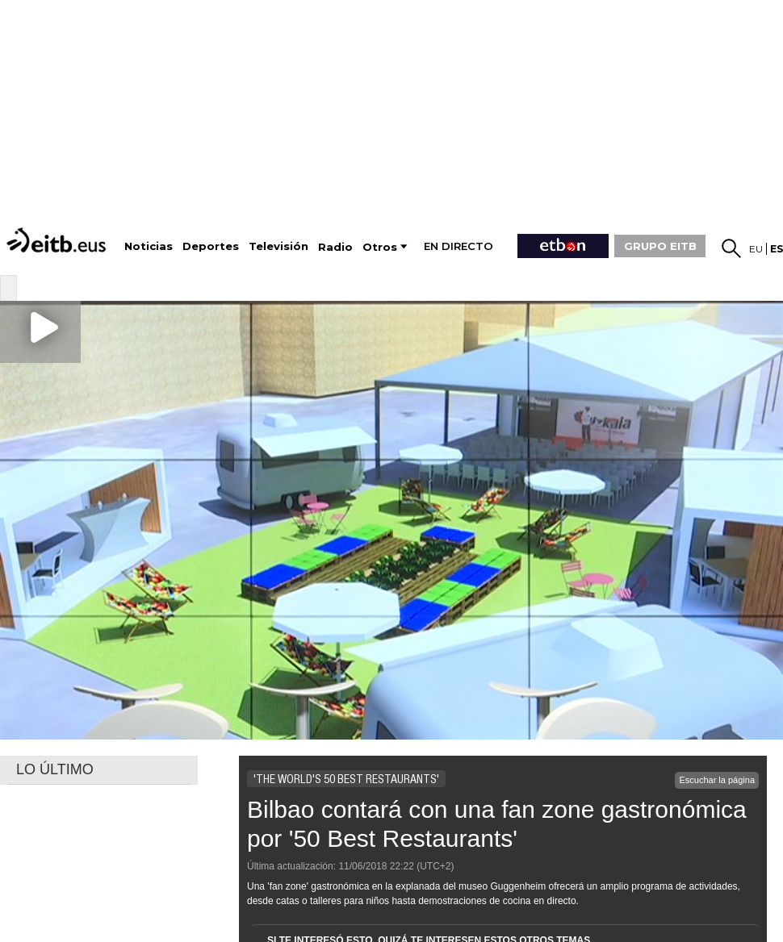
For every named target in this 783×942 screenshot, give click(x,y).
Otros (379, 247)
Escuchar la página (717, 780)
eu (756, 249)
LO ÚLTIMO (55, 769)
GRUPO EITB (660, 246)
